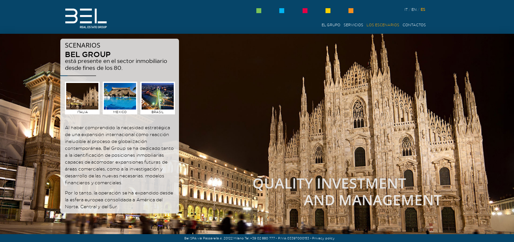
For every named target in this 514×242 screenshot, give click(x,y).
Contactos (414, 25)
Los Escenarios (382, 25)
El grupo (331, 25)
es (423, 9)
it (406, 9)
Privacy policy (323, 238)
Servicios (353, 25)
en (414, 9)
